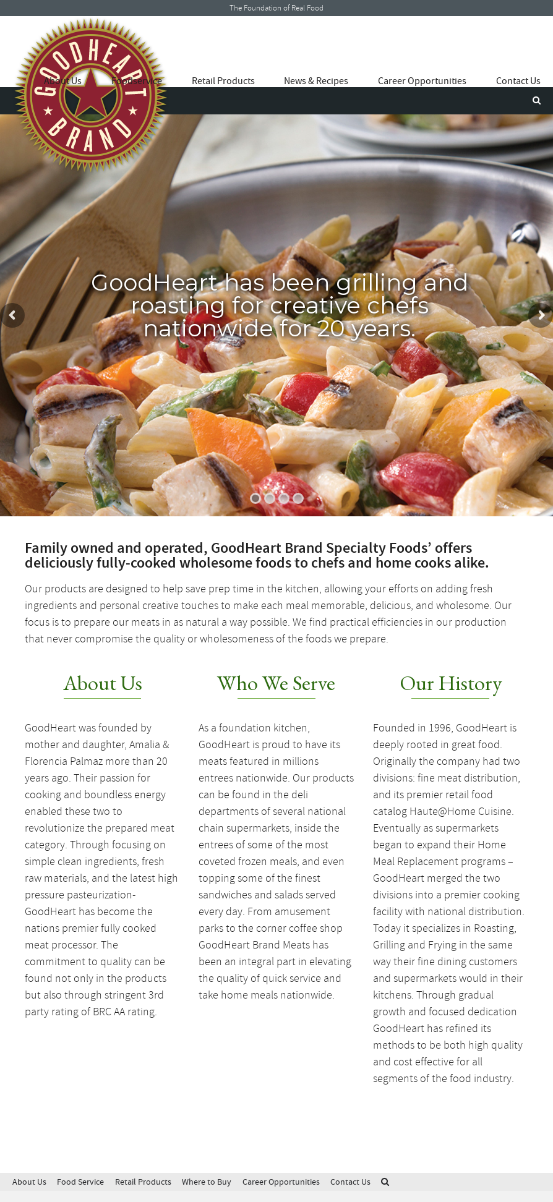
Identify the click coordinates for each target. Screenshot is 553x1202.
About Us (63, 81)
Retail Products (223, 81)
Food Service (80, 1182)
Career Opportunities (422, 81)
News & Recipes (316, 81)
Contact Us (518, 81)
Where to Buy (206, 1182)
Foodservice (136, 81)
